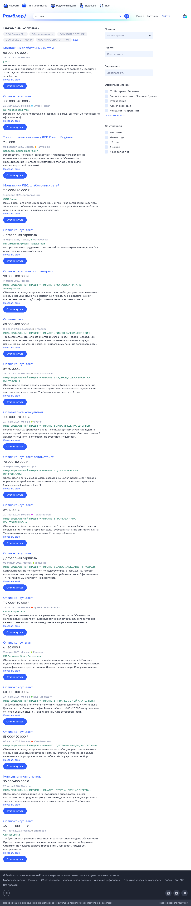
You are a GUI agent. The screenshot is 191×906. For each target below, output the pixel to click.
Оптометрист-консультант (23, 412)
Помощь (33, 880)
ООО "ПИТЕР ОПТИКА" (72, 34)
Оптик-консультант (18, 96)
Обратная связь (50, 880)
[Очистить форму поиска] (120, 16)
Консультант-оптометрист (23, 776)
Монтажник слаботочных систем (28, 48)
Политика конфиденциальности (142, 880)
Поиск (140, 16)
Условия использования (77, 880)
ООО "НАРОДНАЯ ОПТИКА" (53, 39)
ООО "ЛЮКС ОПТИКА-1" (19, 39)
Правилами (106, 902)
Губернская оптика (42, 34)
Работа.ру (182, 902)
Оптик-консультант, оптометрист (28, 457)
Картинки (152, 16)
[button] (51, 73)
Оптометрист (13, 319)
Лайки (168, 880)
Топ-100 (179, 880)
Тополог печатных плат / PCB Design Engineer (38, 137)
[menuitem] (11, 5)
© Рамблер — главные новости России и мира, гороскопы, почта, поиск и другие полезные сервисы (61, 875)
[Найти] (126, 16)
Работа (166, 16)
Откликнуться (15, 86)
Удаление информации (107, 880)
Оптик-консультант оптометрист (28, 271)
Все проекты (10, 885)
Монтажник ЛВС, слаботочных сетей (31, 185)
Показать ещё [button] (11, 79)
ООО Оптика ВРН (15, 34)
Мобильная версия (14, 880)
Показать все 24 (115, 115)
